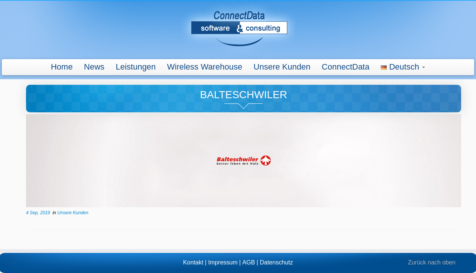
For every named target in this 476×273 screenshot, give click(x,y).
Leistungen (136, 66)
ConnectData (345, 66)
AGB (248, 262)
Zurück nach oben (432, 262)
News (94, 66)
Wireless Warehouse (204, 66)
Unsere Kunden (282, 66)
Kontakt (193, 262)
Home (62, 66)
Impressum (223, 262)
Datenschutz (276, 262)
